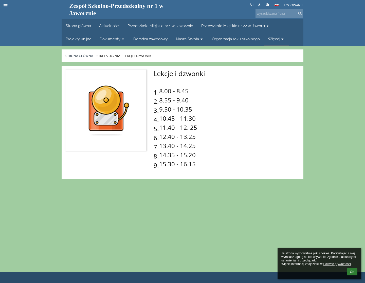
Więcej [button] (276, 39)
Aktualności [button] (109, 26)
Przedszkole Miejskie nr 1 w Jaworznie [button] (160, 26)
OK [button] (352, 272)
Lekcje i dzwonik (137, 56)
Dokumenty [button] (112, 39)
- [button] (260, 5)
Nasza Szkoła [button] (190, 39)
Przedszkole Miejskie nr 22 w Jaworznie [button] (235, 26)
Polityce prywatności (337, 264)
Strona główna (79, 56)
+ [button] (251, 5)
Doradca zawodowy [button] (150, 39)
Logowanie (293, 5)
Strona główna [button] (78, 26)
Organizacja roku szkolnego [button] (236, 39)
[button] (276, 5)
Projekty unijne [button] (79, 39)
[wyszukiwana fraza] (279, 13)
